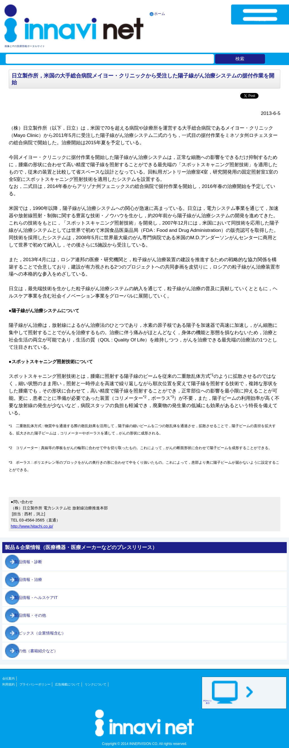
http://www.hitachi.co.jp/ (32, 526)
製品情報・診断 (28, 562)
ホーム (159, 14)
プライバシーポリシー (35, 684)
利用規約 (8, 684)
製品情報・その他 (30, 615)
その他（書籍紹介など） (36, 651)
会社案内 (8, 678)
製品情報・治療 (28, 579)
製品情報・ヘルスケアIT (36, 597)
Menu (260, 19)
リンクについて (95, 684)
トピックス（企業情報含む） (40, 633)
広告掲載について (67, 684)
